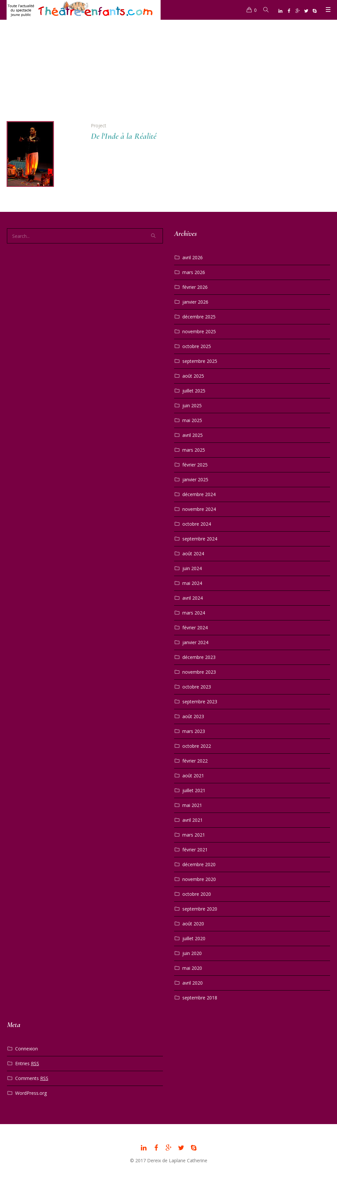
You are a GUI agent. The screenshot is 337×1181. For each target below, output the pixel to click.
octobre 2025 (196, 346)
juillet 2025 (193, 391)
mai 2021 (192, 805)
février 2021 (195, 849)
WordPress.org (31, 1093)
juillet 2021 (193, 790)
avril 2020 (192, 983)
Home (161, 73)
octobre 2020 (196, 894)
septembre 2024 (199, 539)
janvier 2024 (195, 642)
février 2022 (195, 761)
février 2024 (195, 627)
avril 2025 (192, 435)
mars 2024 (193, 613)
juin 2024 (192, 568)
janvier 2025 (195, 479)
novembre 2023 (199, 672)
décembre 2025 (199, 317)
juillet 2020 (193, 938)
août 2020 (193, 923)
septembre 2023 (199, 701)
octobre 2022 (196, 746)
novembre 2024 (199, 509)
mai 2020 (192, 968)
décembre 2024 (199, 494)
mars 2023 (193, 731)
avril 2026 (192, 257)
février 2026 (195, 287)
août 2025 (193, 376)
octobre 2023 (196, 687)
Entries (27, 1063)
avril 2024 (192, 598)
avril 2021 (192, 820)
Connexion (26, 1048)
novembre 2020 (199, 879)
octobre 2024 (196, 524)
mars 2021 (193, 835)
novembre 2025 (199, 331)
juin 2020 (192, 953)
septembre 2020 (199, 909)
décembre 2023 (199, 657)
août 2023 (193, 716)
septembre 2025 (199, 361)
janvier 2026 (195, 302)
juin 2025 (192, 405)
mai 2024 (192, 583)
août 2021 (193, 775)
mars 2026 (193, 272)
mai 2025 (192, 420)
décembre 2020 (199, 864)
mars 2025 (193, 450)
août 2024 (193, 553)
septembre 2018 (199, 997)
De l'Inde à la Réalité (123, 136)
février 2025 (195, 465)
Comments (31, 1078)
